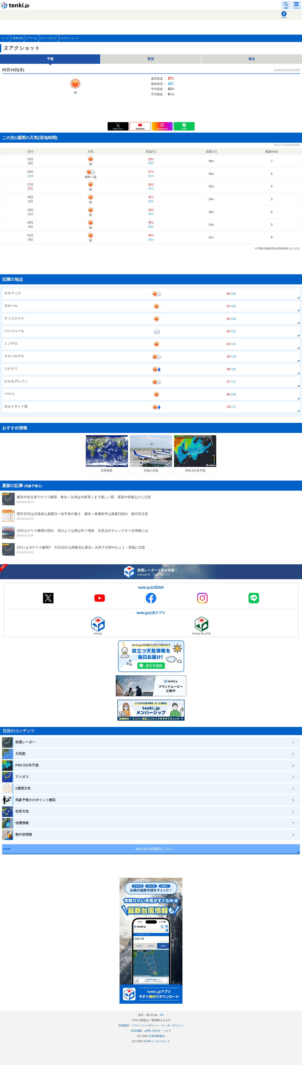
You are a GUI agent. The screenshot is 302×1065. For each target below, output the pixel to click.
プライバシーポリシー (145, 1025)
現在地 (283, 17)
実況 (150, 59)
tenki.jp (15, 5)
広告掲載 (136, 1030)
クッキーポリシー (173, 1025)
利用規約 (123, 1025)
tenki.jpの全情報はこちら (154, 849)
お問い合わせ (152, 1030)
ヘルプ (167, 1030)
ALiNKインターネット (156, 1041)
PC (162, 1015)
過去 (251, 59)
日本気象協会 (156, 1036)
